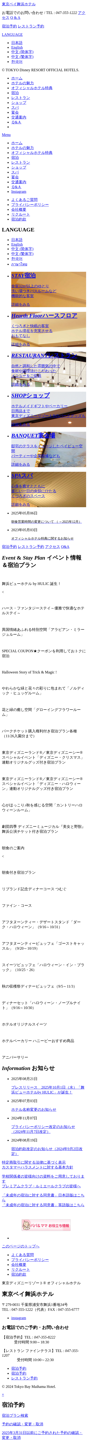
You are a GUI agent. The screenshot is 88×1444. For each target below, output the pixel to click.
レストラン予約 (31, 26)
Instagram (18, 192)
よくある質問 (22, 1255)
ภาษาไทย (19, 264)
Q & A (15, 18)
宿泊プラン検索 (15, 1415)
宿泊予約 (9, 26)
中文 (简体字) (22, 52)
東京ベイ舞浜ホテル (19, 4)
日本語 (17, 43)
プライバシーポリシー (30, 205)
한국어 (17, 62)
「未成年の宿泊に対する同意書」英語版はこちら (43, 1205)
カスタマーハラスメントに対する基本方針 (37, 1167)
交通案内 (18, 117)
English (17, 47)
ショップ (18, 103)
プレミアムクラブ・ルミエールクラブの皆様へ (41, 1186)
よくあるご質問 (24, 200)
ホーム (17, 78)
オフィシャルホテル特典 (32, 88)
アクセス (52, 547)
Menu (6, 135)
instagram (18, 1318)
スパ (15, 107)
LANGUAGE (12, 35)
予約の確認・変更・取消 (22, 1424)
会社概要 (18, 209)
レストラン (20, 98)
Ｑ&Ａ (16, 122)
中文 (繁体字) (22, 57)
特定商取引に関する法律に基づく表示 (34, 1162)
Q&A (65, 547)
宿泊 (15, 93)
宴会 (15, 112)
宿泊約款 (18, 219)
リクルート (20, 214)
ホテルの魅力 (22, 83)
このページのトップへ (20, 1246)
